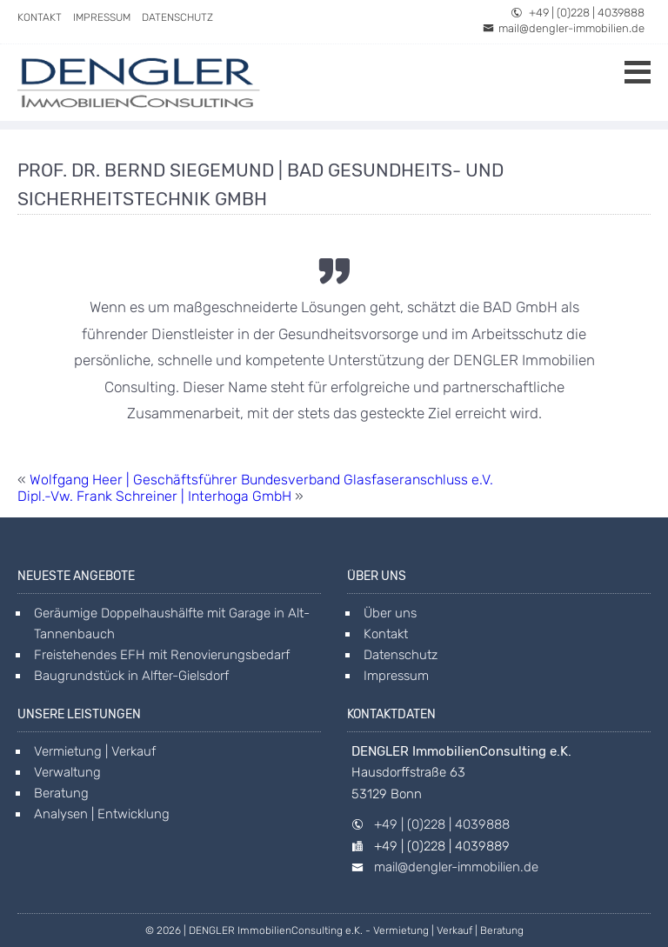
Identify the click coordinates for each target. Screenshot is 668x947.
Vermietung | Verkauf (95, 751)
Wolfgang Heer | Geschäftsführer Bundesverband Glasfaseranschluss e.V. (261, 479)
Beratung (61, 793)
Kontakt (39, 17)
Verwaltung (67, 772)
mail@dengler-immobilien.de (564, 28)
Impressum (101, 17)
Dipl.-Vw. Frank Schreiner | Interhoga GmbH (154, 496)
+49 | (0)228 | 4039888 (578, 12)
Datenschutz (177, 17)
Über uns (390, 613)
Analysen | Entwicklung (102, 814)
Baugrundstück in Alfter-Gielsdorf (131, 676)
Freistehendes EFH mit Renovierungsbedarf (162, 655)
